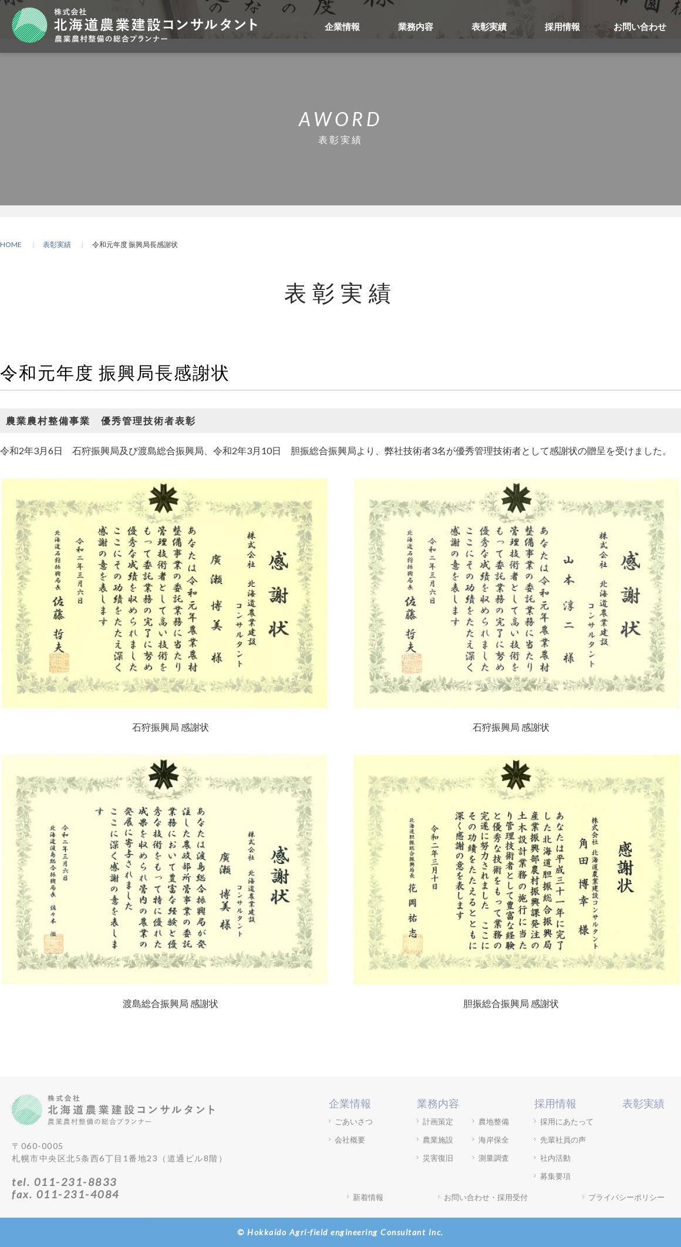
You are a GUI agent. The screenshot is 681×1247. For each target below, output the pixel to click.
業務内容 (415, 26)
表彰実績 (489, 26)
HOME (11, 244)
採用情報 (562, 26)
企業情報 (342, 26)
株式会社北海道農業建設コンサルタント (134, 24)
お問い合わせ (639, 26)
